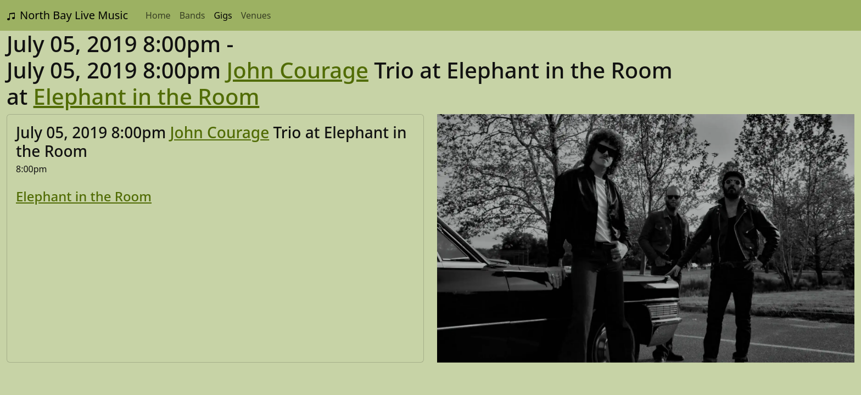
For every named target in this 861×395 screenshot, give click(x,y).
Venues (256, 15)
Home (158, 15)
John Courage (297, 70)
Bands (192, 15)
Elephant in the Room (146, 96)
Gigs (223, 15)
